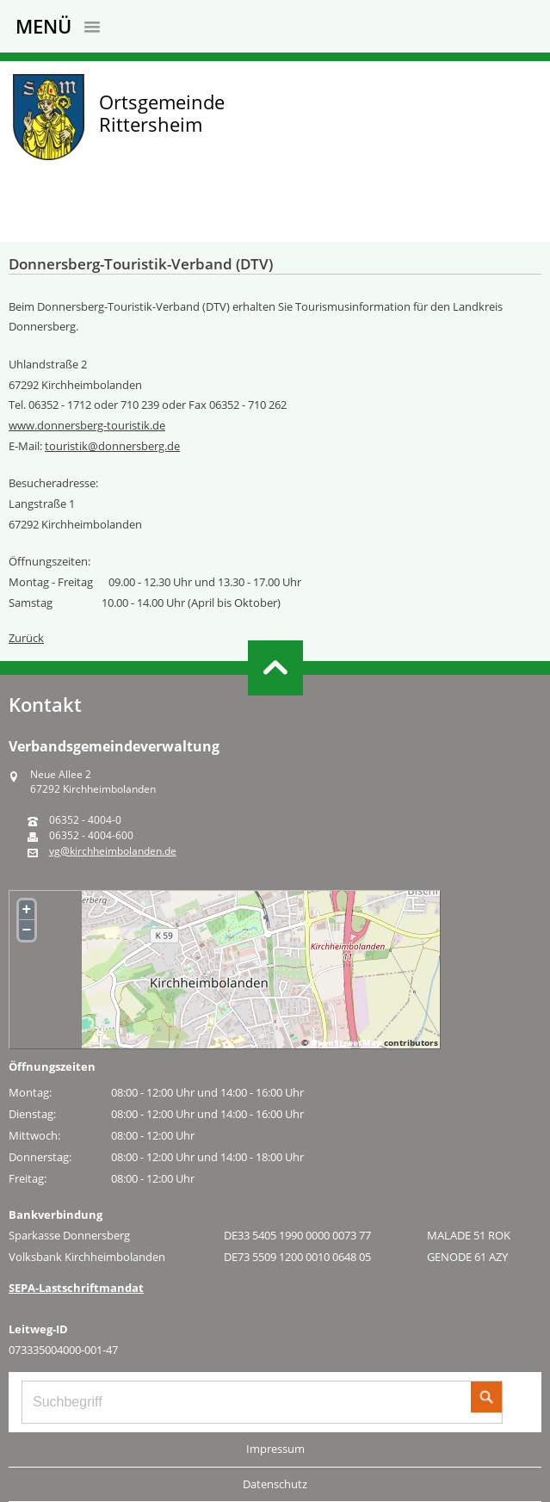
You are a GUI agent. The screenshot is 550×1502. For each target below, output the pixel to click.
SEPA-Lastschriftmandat (76, 1287)
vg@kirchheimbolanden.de (112, 851)
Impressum (275, 1448)
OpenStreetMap (346, 1042)
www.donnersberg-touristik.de (87, 425)
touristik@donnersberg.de (112, 446)
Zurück (26, 638)
